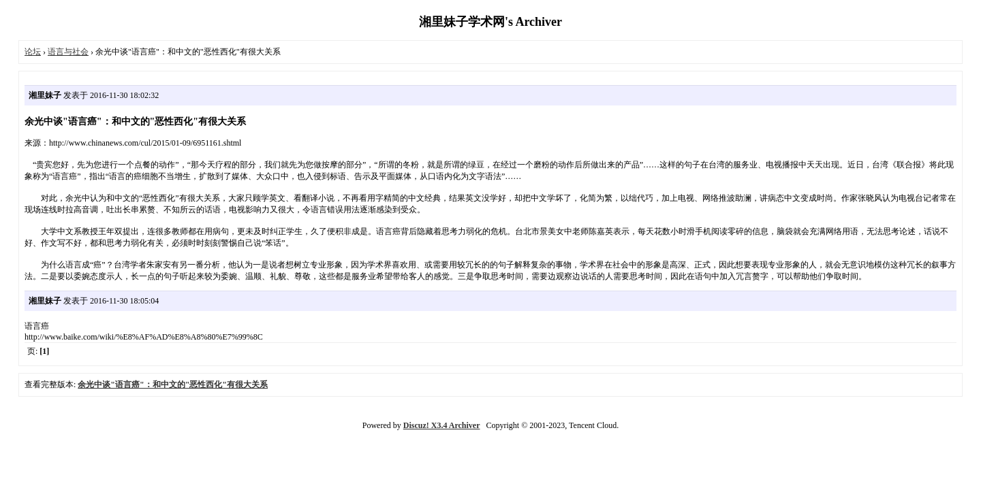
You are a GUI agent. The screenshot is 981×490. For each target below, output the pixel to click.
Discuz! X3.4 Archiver (441, 425)
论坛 (33, 51)
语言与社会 (68, 51)
